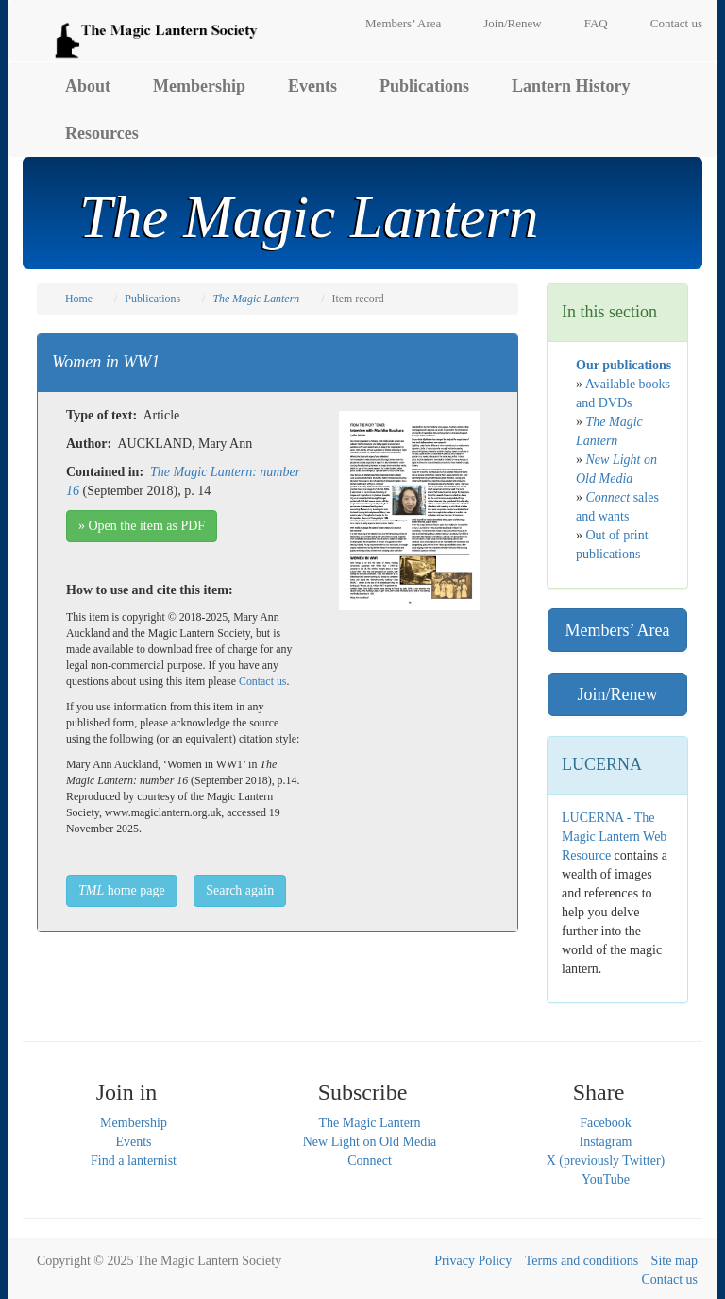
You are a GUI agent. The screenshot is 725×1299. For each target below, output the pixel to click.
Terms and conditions (581, 1261)
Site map (674, 1261)
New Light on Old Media (370, 1142)
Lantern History (571, 86)
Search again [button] (240, 890)
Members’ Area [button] (617, 630)
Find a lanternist (134, 1161)
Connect (369, 1161)
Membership (199, 86)
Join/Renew (512, 23)
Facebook (605, 1123)
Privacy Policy (473, 1261)
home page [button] (121, 890)
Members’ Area (403, 23)
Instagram (606, 1142)
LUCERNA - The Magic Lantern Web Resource (614, 837)
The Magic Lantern (369, 1123)
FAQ (596, 23)
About (87, 86)
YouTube (606, 1179)
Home (79, 298)
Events (312, 86)
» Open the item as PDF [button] (141, 526)
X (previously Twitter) (606, 1161)
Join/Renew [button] (618, 694)
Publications (424, 86)
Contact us (676, 23)
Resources (102, 133)
